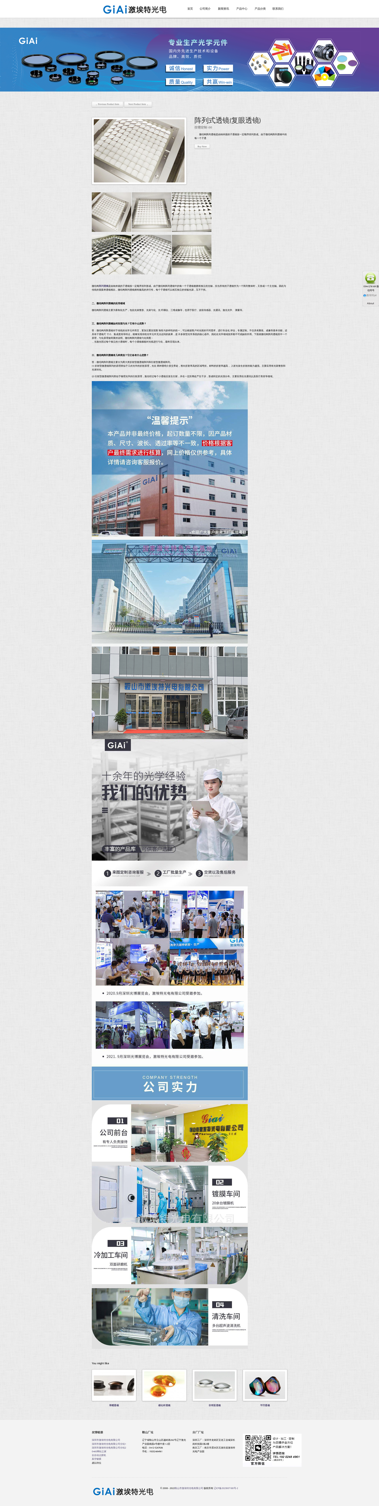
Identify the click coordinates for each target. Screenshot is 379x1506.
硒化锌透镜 (164, 1405)
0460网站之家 (99, 1451)
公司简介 (205, 8)
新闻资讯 (223, 8)
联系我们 (277, 8)
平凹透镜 (265, 1405)
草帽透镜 (114, 1405)
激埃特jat (370, 295)
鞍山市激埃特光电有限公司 (189, 1488)
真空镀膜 (96, 1458)
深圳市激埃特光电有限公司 (106, 1439)
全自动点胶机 (99, 1455)
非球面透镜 (215, 1405)
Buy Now (202, 146)
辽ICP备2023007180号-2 (226, 1488)
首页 (190, 8)
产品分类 (260, 8)
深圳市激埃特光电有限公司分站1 (109, 1443)
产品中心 (241, 8)
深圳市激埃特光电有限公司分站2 (109, 1447)
